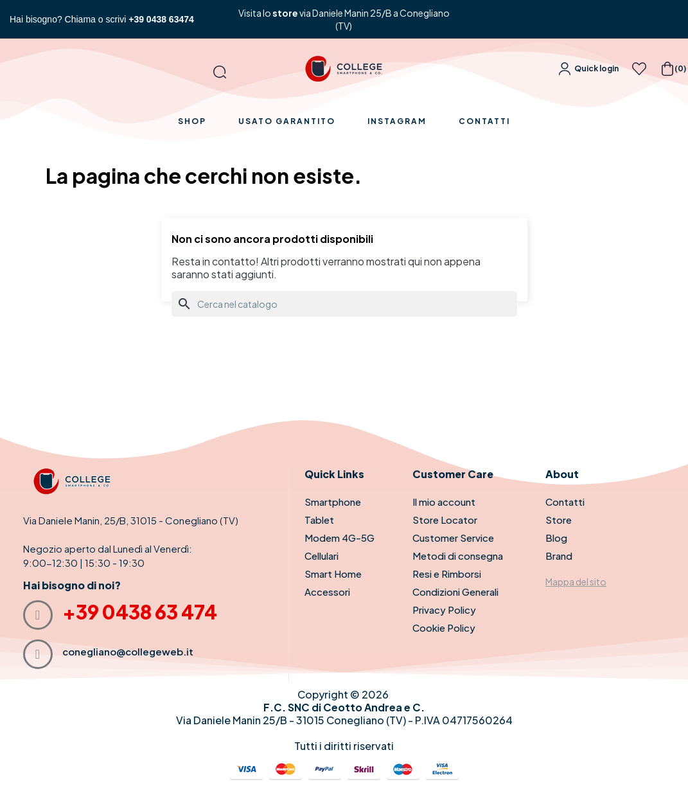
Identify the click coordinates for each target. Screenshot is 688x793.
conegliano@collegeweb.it (127, 651)
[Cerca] (344, 304)
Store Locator (444, 519)
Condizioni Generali (455, 591)
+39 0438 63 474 (139, 612)
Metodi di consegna (457, 555)
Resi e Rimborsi (446, 573)
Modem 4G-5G (339, 537)
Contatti (565, 501)
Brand (558, 555)
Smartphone (332, 501)
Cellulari (321, 555)
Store (558, 519)
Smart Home (333, 573)
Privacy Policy (444, 609)
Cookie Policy (443, 627)
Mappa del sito (575, 581)
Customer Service (453, 537)
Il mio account (443, 501)
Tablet (319, 519)
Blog (556, 537)
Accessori (327, 591)
